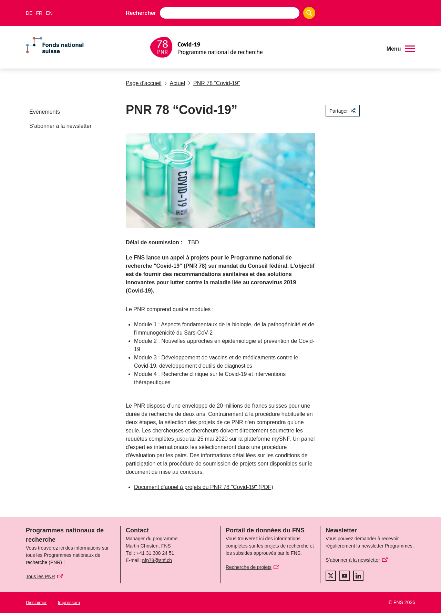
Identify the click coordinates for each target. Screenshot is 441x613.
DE (29, 13)
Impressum (69, 602)
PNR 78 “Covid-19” (214, 83)
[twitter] (331, 576)
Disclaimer (36, 602)
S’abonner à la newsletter (60, 126)
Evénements (44, 112)
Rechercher (141, 13)
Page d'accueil (144, 83)
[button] (401, 49)
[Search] (309, 13)
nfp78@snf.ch (157, 560)
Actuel (174, 83)
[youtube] (344, 576)
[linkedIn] (358, 576)
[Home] (263, 47)
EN (49, 13)
